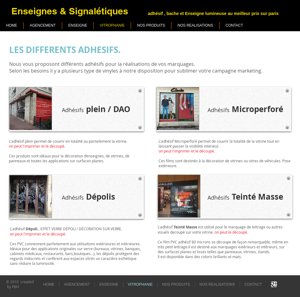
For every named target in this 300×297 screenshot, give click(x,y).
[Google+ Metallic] (274, 284)
